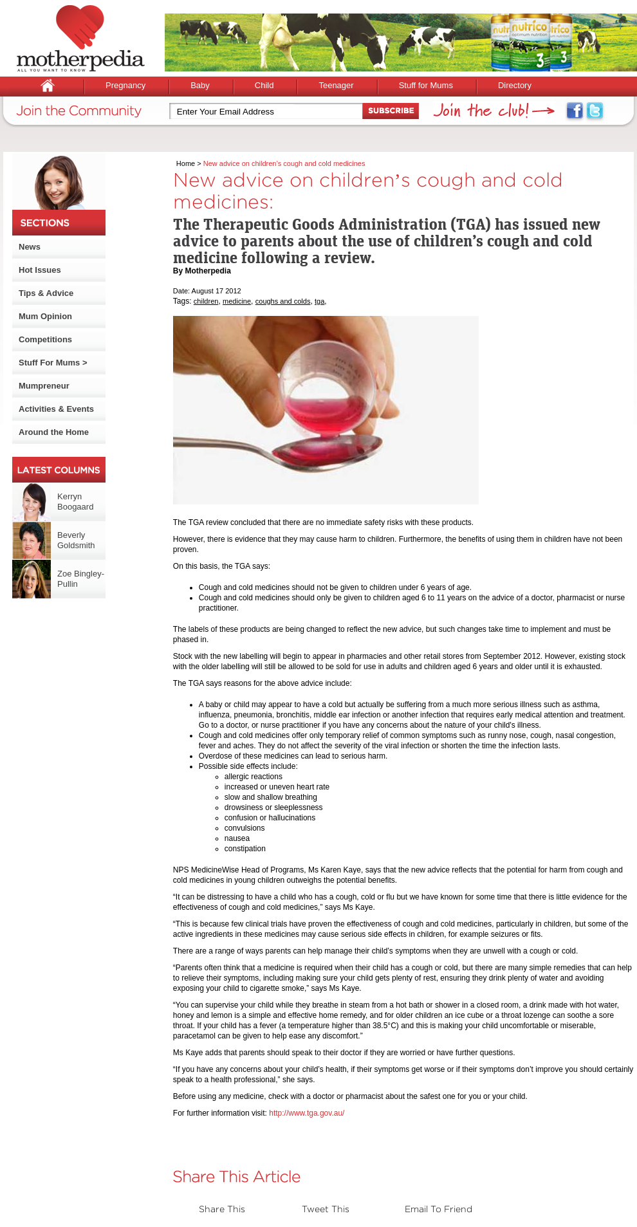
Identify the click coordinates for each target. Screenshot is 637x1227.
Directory (514, 85)
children (206, 301)
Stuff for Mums (426, 85)
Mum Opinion (45, 316)
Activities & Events (56, 409)
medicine (237, 301)
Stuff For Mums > (53, 362)
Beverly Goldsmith (76, 540)
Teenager (335, 85)
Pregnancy (125, 85)
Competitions (45, 339)
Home (185, 163)
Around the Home (54, 432)
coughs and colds (283, 301)
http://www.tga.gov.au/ (306, 1113)
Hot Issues (40, 270)
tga (319, 301)
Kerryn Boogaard (75, 502)
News (30, 247)
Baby (200, 85)
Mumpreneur (44, 386)
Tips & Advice (46, 293)
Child (264, 85)
